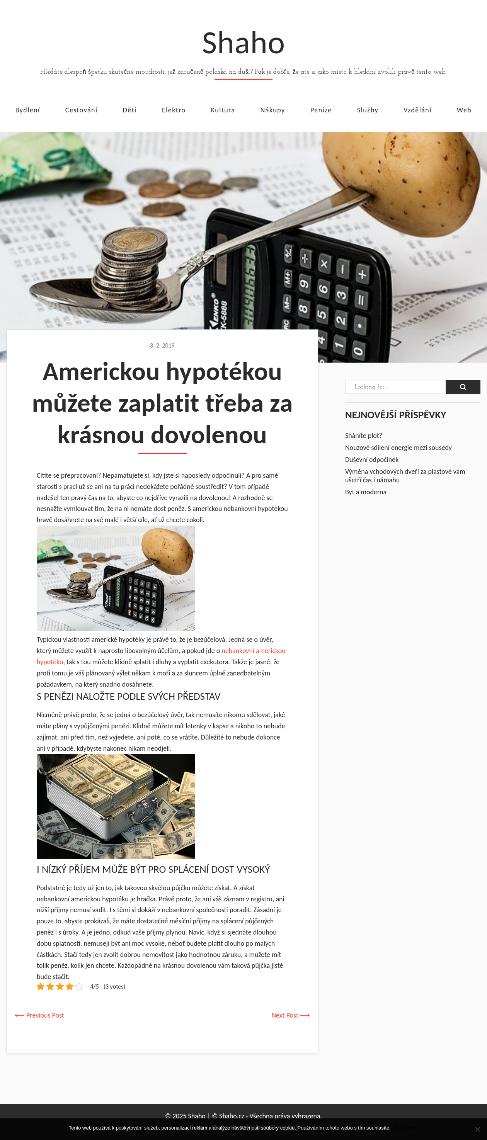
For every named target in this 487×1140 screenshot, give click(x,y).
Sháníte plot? (363, 435)
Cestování (81, 109)
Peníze (321, 109)
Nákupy (273, 109)
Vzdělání (417, 109)
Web (464, 109)
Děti (130, 109)
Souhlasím (406, 1127)
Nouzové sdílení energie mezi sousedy (398, 447)
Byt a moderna (366, 492)
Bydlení (27, 109)
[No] (477, 1129)
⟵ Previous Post (39, 1015)
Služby (367, 109)
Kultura (223, 109)
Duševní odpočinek (371, 459)
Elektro (174, 109)
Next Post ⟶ (290, 1015)
